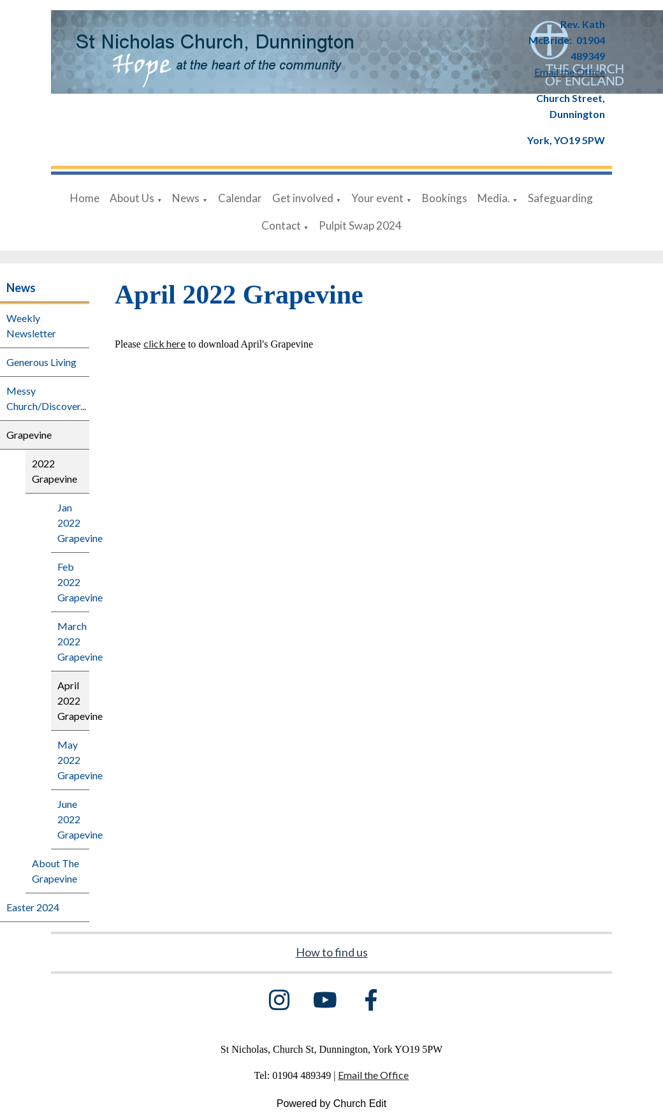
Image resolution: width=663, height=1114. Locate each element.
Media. (493, 198)
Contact (281, 225)
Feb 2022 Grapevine (73, 582)
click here (164, 343)
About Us (132, 198)
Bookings (444, 198)
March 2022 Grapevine (73, 641)
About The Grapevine (55, 870)
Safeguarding (560, 198)
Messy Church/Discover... (46, 398)
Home (84, 198)
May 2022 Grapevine (73, 759)
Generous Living (41, 362)
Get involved (302, 198)
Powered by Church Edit (332, 1103)
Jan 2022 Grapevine (73, 522)
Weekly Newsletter (31, 325)
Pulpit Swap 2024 (360, 225)
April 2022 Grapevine (73, 700)
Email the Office (373, 1075)
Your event (377, 198)
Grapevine (29, 435)
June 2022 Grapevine (73, 819)
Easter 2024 (32, 907)
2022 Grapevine (54, 471)
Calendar (240, 198)
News (186, 198)
